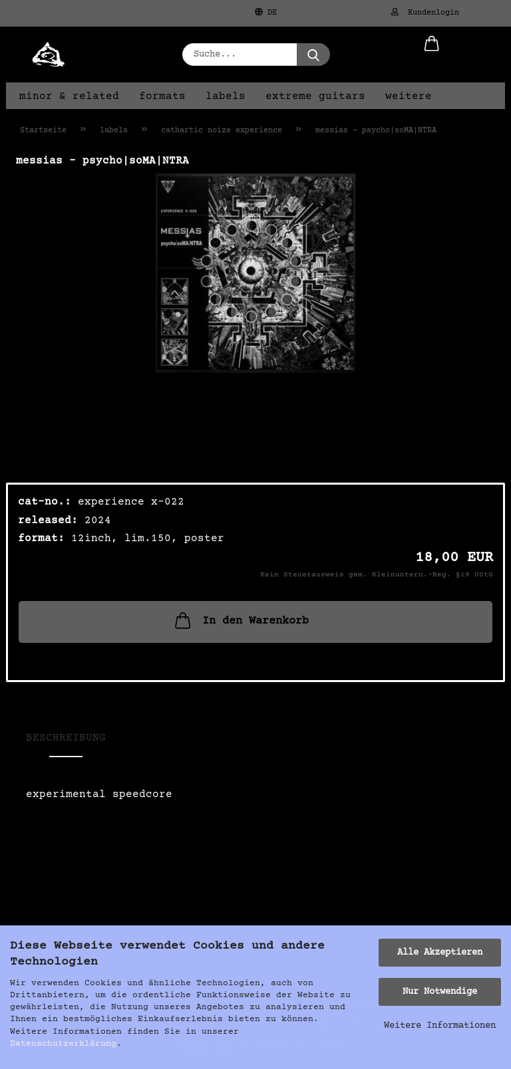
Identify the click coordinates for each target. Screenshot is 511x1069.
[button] (432, 54)
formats (162, 96)
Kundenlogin (425, 12)
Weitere (408, 96)
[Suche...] (313, 54)
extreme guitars (315, 96)
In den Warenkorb (240, 620)
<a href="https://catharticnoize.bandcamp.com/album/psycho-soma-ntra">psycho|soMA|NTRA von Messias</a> (255, 846)
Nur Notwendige (440, 992)
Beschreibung (66, 738)
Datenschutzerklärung (63, 1043)
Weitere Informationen (440, 1025)
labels (226, 96)
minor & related (69, 96)
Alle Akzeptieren (439, 952)
